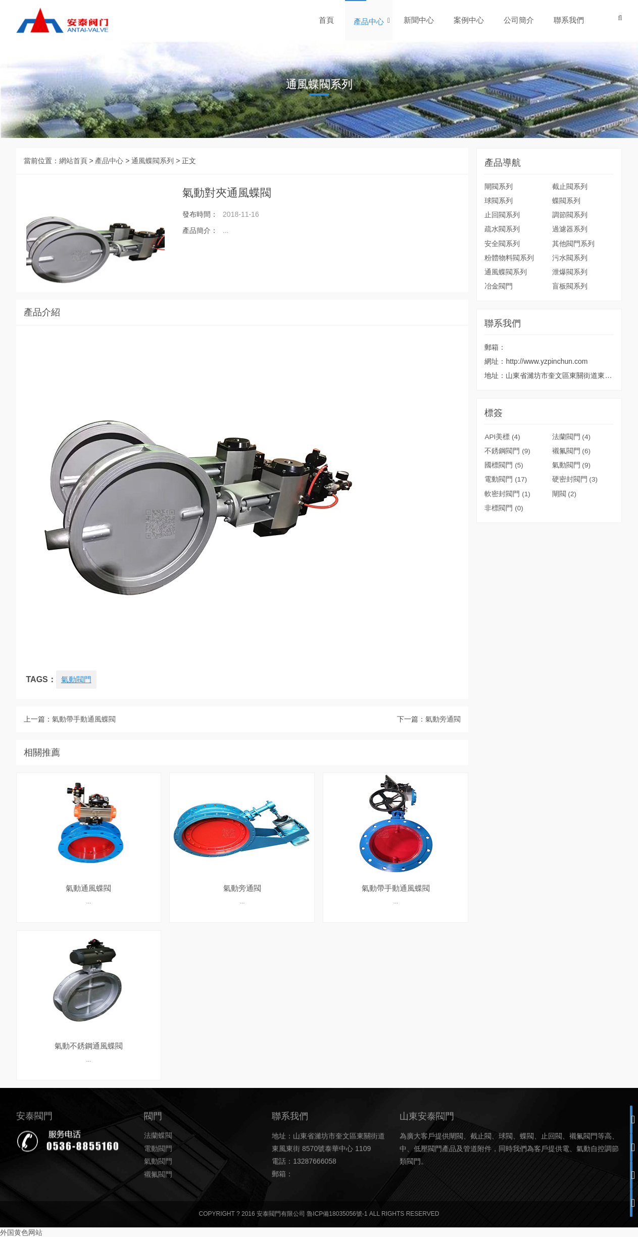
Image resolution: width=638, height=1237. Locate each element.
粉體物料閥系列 (509, 257)
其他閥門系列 (573, 243)
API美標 (502, 529)
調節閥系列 (569, 215)
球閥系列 (498, 201)
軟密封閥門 (507, 585)
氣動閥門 (77, 679)
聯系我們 (569, 20)
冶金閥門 (498, 285)
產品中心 (369, 21)
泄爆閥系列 (569, 271)
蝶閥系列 (566, 201)
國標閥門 (503, 557)
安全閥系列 (502, 243)
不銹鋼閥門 (507, 543)
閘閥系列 (498, 186)
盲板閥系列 (569, 285)
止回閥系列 (502, 215)
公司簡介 (519, 20)
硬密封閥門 (575, 571)
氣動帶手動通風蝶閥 (84, 738)
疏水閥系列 (502, 229)
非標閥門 (503, 599)
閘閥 (564, 585)
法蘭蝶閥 (158, 1189)
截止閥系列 (569, 186)
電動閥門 (505, 571)
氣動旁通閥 (443, 738)
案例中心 (469, 20)
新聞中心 (419, 20)
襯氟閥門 (571, 543)
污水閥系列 (569, 257)
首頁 (326, 20)
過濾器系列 (569, 229)
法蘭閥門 (571, 529)
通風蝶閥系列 (152, 161)
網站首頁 (73, 161)
